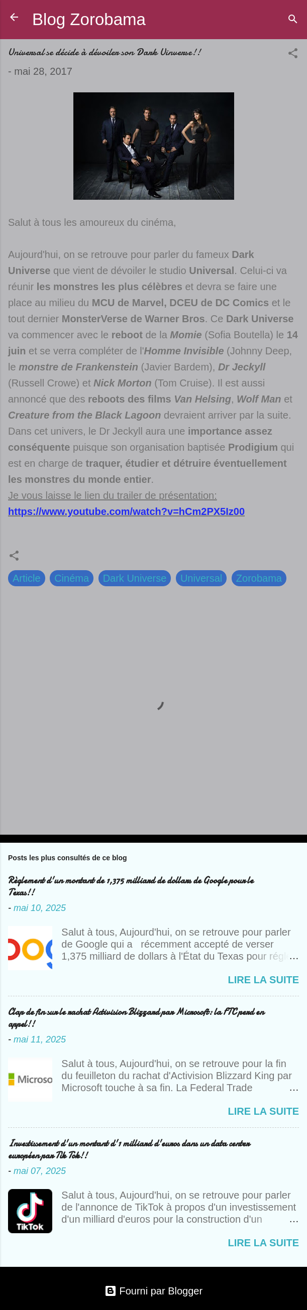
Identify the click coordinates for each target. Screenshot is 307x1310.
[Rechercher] (293, 20)
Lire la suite (263, 979)
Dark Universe (135, 578)
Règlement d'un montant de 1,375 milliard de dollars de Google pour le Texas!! (130, 886)
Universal (201, 578)
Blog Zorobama (89, 19)
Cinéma (71, 578)
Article (27, 578)
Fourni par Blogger (153, 1290)
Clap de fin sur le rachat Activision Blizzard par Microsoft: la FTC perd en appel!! (136, 1018)
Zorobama (259, 578)
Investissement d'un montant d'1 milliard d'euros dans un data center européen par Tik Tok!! (128, 1149)
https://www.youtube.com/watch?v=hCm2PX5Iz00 (126, 511)
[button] (293, 54)
